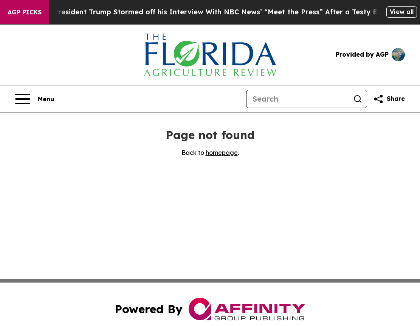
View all (402, 11)
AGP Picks (25, 12)
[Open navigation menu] (34, 99)
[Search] (297, 99)
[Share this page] (389, 99)
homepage (222, 152)
